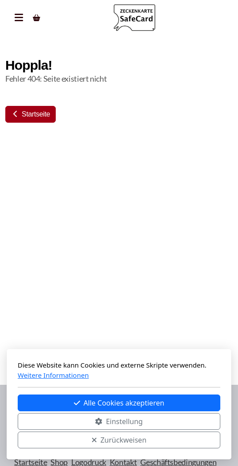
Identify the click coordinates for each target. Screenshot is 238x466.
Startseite (30, 114)
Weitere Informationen (53, 375)
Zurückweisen (119, 440)
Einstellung (118, 421)
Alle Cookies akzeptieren (119, 403)
